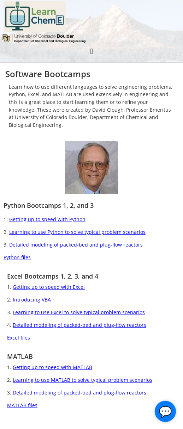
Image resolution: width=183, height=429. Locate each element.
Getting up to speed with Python (47, 219)
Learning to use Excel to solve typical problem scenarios (79, 312)
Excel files (18, 337)
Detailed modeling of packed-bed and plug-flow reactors (76, 244)
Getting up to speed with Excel (49, 287)
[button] (91, 51)
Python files (17, 257)
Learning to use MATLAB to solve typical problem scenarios (82, 380)
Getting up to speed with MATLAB (52, 367)
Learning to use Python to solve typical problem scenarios (77, 232)
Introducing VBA (32, 299)
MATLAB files (22, 405)
